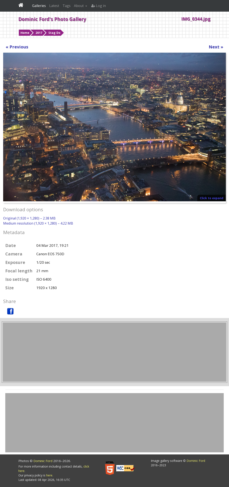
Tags (67, 5)
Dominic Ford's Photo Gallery (52, 19)
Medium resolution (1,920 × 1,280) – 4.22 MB (38, 223)
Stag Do (54, 33)
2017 (38, 33)
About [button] (79, 5)
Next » (216, 47)
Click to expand (211, 198)
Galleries (39, 5)
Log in (98, 5)
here (49, 475)
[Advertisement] (114, 352)
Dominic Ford (43, 461)
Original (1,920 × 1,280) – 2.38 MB (29, 218)
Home (24, 33)
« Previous (17, 47)
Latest (54, 5)
